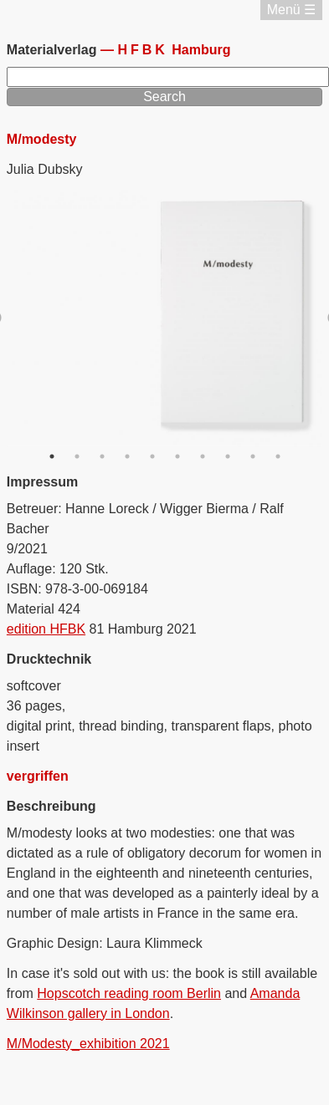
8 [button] (227, 456)
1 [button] (52, 456)
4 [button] (127, 456)
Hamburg (173, 50)
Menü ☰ (291, 10)
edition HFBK (46, 629)
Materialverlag (53, 50)
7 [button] (202, 456)
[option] (165, 318)
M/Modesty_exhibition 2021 (88, 1043)
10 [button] (278, 456)
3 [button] (102, 456)
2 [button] (77, 456)
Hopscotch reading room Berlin (129, 993)
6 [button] (177, 456)
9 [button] (252, 456)
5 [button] (152, 456)
